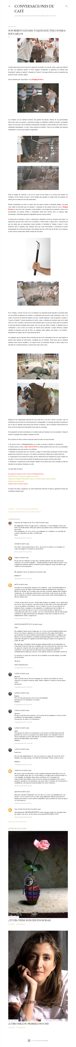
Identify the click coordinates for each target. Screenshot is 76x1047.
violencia (38, 512)
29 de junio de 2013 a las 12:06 (23, 817)
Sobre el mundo (25, 512)
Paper (16, 558)
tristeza (33, 512)
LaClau (16, 673)
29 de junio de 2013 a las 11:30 (23, 803)
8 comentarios (20, 924)
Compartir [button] (11, 509)
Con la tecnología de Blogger (38, 1040)
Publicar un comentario (17, 821)
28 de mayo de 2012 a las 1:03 (23, 786)
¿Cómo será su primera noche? (28, 1023)
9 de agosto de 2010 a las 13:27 (23, 704)
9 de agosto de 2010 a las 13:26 (23, 687)
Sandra (16, 544)
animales (17, 512)
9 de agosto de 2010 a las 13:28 (23, 743)
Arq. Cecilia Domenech (22, 809)
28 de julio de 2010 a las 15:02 (23, 552)
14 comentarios (20, 1027)
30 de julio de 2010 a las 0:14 (22, 618)
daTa (16, 584)
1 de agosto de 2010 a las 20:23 (23, 667)
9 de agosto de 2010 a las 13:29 (23, 764)
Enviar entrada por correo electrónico (27, 509)
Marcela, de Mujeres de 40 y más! (26, 523)
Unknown (17, 770)
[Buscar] (66, 6)
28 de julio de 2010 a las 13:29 (23, 538)
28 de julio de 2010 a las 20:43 (23, 578)
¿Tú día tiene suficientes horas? (29, 920)
